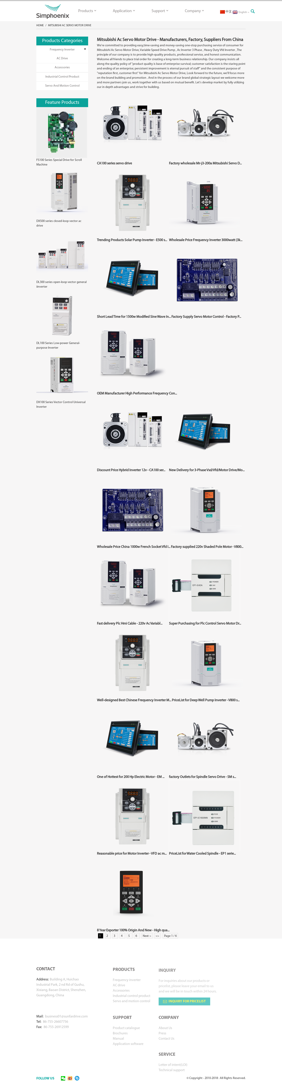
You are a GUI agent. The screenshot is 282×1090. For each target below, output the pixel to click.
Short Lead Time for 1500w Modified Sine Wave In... (134, 317)
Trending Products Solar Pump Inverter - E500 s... (132, 240)
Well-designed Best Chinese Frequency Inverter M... (134, 700)
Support (160, 11)
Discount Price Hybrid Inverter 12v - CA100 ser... (131, 470)
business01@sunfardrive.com (66, 1022)
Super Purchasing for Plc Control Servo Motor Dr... (205, 623)
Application (124, 11)
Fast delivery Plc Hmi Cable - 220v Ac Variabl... (129, 623)
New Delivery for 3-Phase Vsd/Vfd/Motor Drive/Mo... (207, 470)
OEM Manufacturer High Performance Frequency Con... (137, 393)
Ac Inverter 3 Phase (189, 50)
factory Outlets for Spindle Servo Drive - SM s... (202, 777)
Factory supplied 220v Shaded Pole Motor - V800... (207, 547)
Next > (147, 936)
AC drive (62, 58)
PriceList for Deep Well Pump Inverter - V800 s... (205, 700)
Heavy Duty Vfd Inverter (219, 50)
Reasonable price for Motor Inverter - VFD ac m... (132, 854)
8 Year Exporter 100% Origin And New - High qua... (133, 930)
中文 (226, 11)
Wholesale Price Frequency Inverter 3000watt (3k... (205, 240)
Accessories (62, 67)
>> (157, 936)
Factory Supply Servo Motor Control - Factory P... (206, 317)
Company (194, 11)
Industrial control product (62, 76)
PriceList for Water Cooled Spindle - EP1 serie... (202, 854)
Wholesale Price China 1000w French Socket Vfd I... (133, 547)
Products (87, 11)
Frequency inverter (62, 49)
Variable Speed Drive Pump (157, 50)
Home (40, 25)
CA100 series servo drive (114, 163)
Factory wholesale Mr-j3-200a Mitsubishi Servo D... (205, 163)
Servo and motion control (62, 85)
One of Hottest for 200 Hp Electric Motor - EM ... (130, 777)
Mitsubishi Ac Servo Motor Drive (69, 25)
